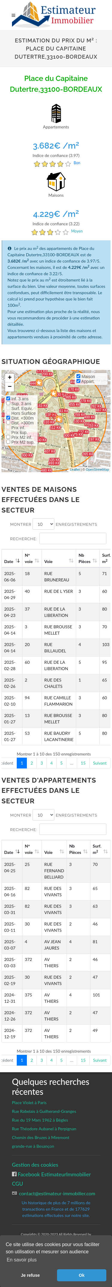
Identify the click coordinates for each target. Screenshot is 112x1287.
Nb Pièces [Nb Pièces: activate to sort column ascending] (84, 558)
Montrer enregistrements (53, 524)
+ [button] (10, 378)
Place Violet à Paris (29, 1102)
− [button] (10, 387)
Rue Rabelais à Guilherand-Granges (44, 1111)
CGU (17, 1184)
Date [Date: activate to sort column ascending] (8, 561)
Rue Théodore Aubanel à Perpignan (44, 1128)
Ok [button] (82, 1275)
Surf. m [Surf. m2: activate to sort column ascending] (97, 849)
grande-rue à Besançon (33, 1146)
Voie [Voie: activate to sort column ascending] (48, 561)
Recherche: (58, 538)
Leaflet (75, 469)
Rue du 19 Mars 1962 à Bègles (40, 1119)
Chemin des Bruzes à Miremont (40, 1137)
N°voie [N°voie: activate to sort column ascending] (29, 558)
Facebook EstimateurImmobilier (53, 1174)
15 (83, 762)
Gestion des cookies (35, 1165)
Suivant (100, 762)
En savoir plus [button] (22, 1259)
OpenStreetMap (97, 469)
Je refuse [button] (30, 1275)
